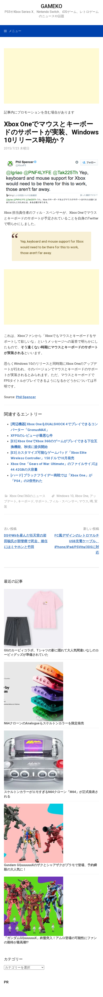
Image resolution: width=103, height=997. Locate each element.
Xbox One (81, 496)
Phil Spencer (26, 397)
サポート (41, 501)
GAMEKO (51, 6)
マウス (83, 501)
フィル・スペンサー (63, 501)
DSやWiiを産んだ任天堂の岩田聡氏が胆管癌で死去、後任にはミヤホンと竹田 (26, 541)
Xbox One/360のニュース (27, 496)
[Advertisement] (51, 76)
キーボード (26, 501)
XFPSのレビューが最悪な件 (32, 436)
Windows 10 (65, 496)
